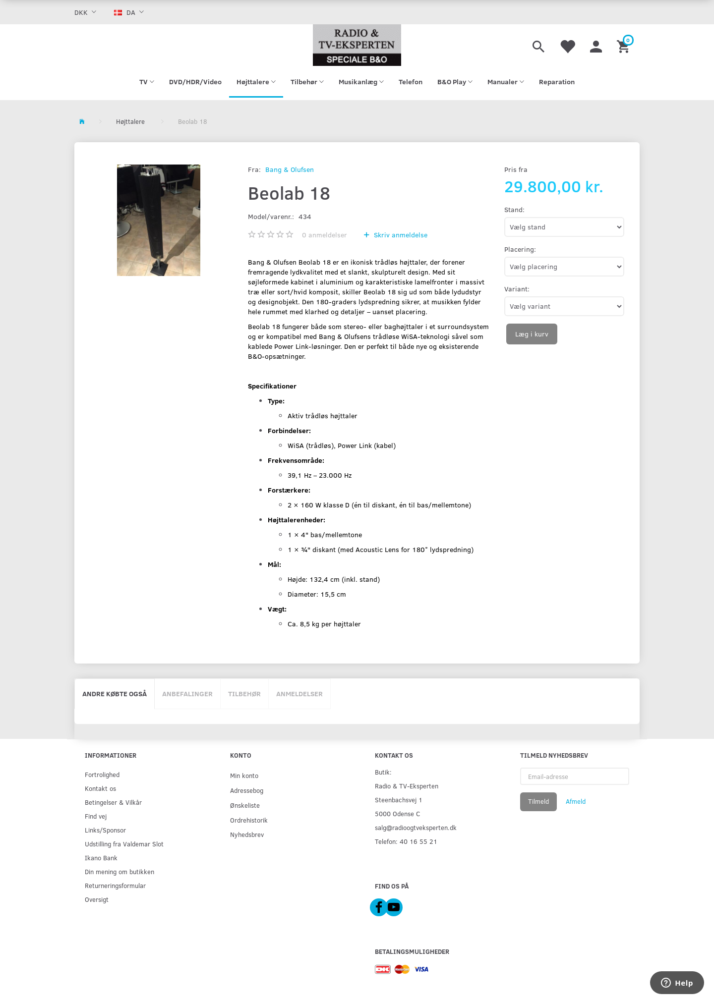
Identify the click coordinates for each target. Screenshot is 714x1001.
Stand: (514, 209)
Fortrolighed (102, 774)
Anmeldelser (299, 693)
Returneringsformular (115, 885)
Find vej (96, 816)
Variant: (517, 288)
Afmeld (576, 801)
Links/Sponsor (105, 830)
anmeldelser (324, 234)
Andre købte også (114, 693)
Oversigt (97, 899)
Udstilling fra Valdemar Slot (124, 843)
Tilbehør (244, 693)
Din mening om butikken (119, 871)
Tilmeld (538, 801)
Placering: (520, 249)
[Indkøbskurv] (624, 45)
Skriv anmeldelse (399, 234)
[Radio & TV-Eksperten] (357, 45)
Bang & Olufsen (289, 169)
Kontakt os (100, 788)
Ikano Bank (101, 857)
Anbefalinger (187, 693)
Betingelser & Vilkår (113, 802)
